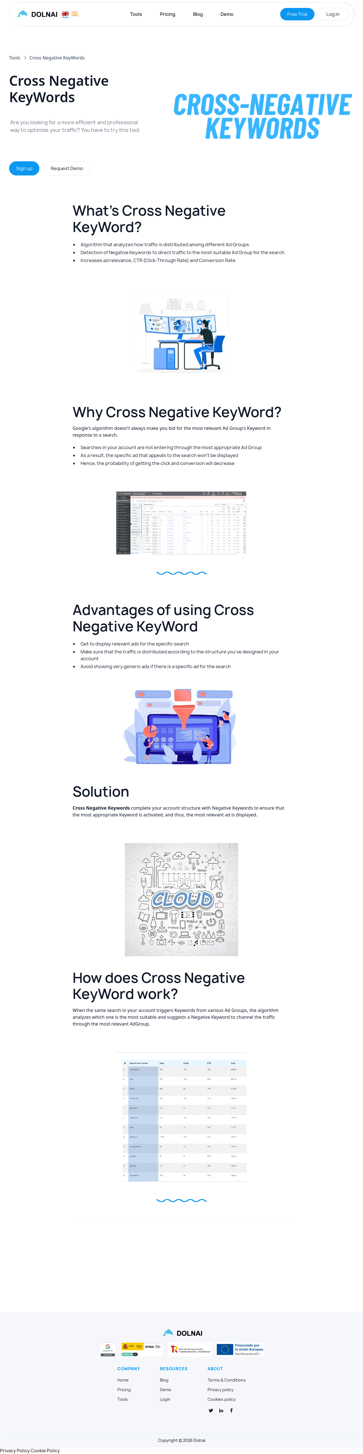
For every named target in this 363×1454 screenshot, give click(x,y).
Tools (136, 14)
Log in (332, 14)
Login (165, 1399)
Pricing (167, 14)
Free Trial (297, 14)
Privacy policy (221, 1389)
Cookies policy (222, 1399)
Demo (227, 14)
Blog (198, 14)
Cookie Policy (45, 1450)
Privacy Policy (15, 1450)
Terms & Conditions (227, 1380)
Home (123, 1380)
